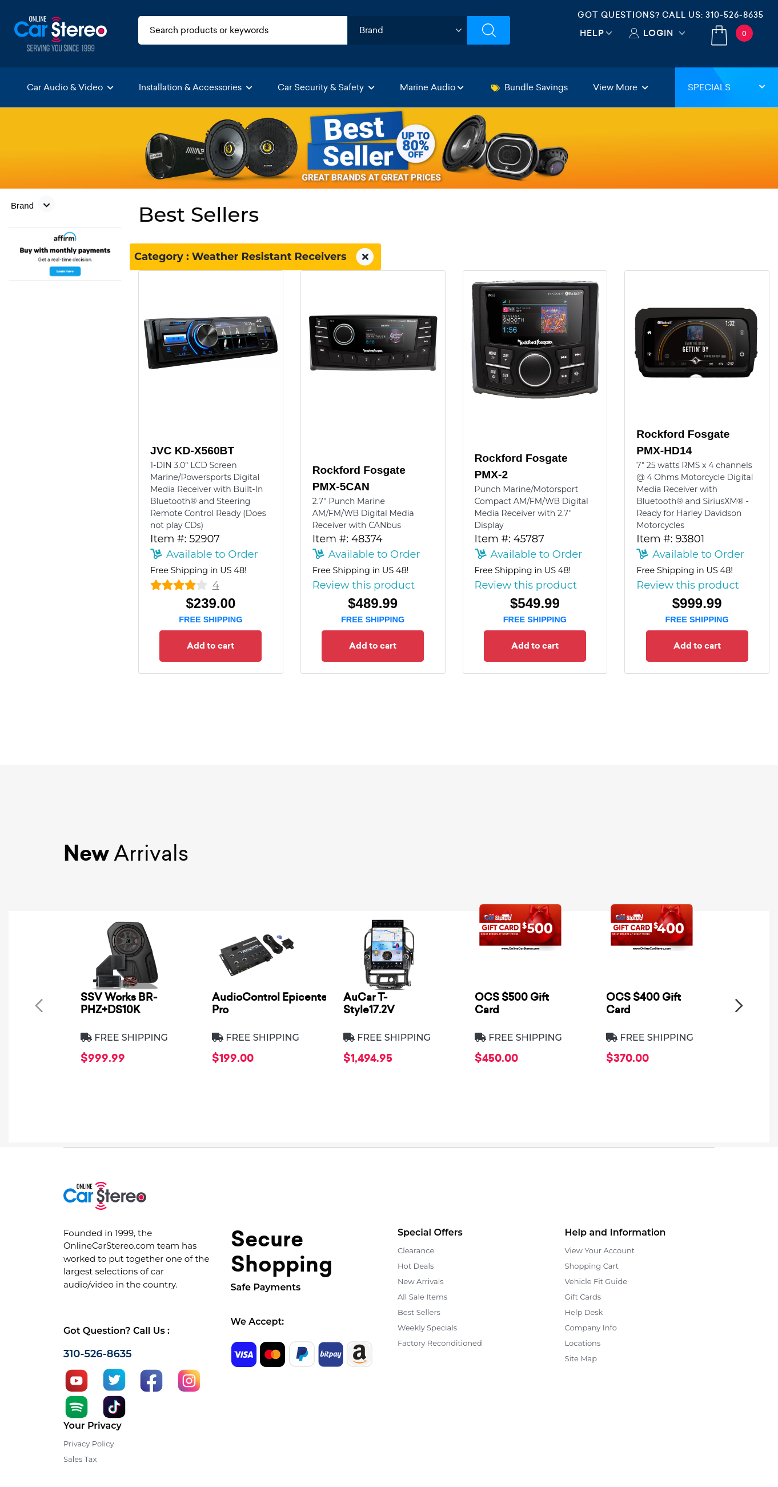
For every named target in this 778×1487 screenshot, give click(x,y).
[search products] (242, 30)
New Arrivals (420, 1281)
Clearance (416, 1250)
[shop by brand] (407, 30)
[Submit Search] (488, 30)
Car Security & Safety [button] (326, 87)
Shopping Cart (592, 1265)
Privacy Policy (88, 1443)
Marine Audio (432, 87)
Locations (583, 1343)
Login (658, 33)
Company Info (591, 1327)
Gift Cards (583, 1296)
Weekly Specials (427, 1327)
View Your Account (600, 1250)
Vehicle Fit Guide (596, 1281)
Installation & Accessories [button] (195, 87)
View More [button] (620, 87)
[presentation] (39, 1005)
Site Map (581, 1358)
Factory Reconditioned (440, 1343)
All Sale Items (422, 1296)
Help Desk (584, 1312)
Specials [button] (726, 87)
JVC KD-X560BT (192, 451)
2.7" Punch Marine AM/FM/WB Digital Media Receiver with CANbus (363, 513)
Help (592, 33)
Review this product (363, 585)
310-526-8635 (734, 15)
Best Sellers (419, 1312)
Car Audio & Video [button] (70, 87)
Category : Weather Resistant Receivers (255, 257)
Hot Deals (416, 1265)
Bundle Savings (529, 87)
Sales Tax (80, 1459)
